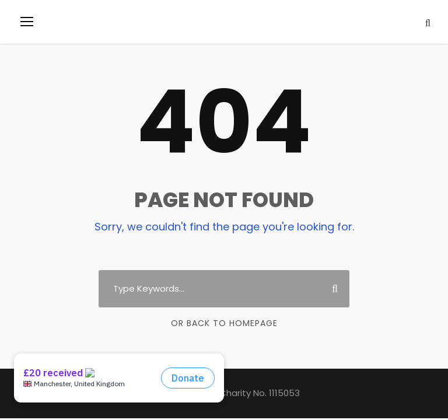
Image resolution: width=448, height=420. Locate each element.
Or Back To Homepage (224, 323)
